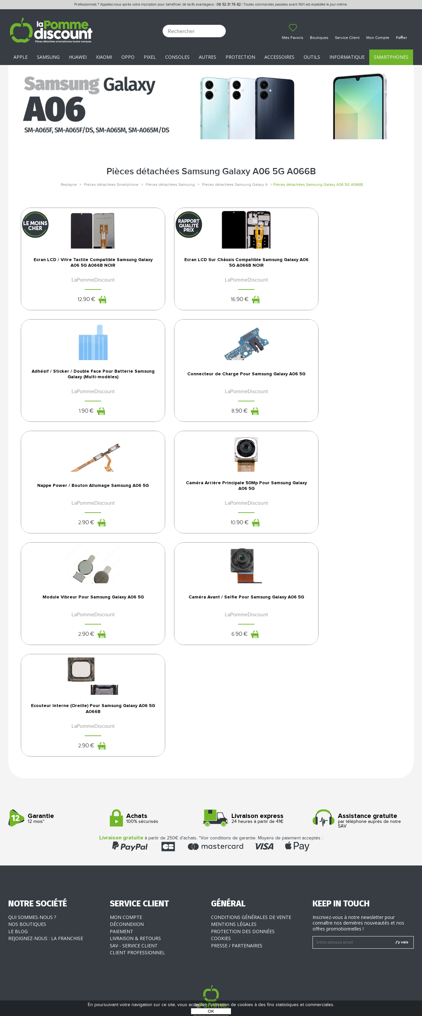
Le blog (18, 867)
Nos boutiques (27, 860)
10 (154, 512)
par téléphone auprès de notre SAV (361, 757)
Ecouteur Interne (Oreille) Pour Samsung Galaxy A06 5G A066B (65, 635)
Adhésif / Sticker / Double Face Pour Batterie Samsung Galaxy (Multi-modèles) (259, 307)
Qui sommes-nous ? (32, 853)
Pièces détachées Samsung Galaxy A (235, 184)
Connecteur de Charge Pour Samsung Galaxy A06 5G (357, 303)
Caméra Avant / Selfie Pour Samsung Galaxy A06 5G (357, 472)
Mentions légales (233, 860)
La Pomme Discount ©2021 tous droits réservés (211, 981)
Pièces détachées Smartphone (111, 184)
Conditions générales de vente (251, 853)
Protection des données (243, 867)
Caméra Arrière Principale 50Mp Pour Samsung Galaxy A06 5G (162, 472)
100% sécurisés (158, 755)
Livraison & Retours (135, 874)
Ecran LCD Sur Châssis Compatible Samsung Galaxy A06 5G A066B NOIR (162, 307)
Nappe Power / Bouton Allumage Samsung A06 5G (65, 472)
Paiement (121, 867)
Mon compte (126, 853)
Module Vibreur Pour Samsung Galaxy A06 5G (259, 470)
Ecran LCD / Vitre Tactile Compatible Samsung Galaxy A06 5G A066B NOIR (65, 307)
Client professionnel (137, 889)
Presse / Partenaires (236, 881)
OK (211, 1011)
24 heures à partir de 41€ (259, 755)
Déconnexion (127, 860)
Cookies (221, 874)
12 (57, 349)
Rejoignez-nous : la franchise (45, 874)
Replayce (69, 184)
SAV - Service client (134, 881)
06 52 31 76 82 (229, 4)
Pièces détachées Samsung (170, 184)
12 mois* (56, 755)
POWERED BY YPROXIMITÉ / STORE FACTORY (211, 992)
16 (154, 349)
